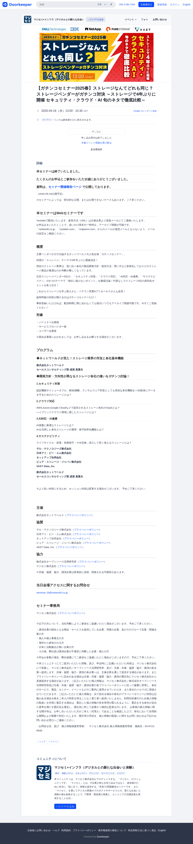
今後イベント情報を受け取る (96, 142)
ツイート (53, 741)
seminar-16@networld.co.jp (52, 592)
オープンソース (108, 773)
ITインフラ (94, 773)
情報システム (67, 773)
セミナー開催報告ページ (64, 187)
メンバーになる (95, 19)
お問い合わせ (160, 19)
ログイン (174, 4)
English (186, 4)
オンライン (47, 120)
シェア (42, 741)
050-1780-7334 (127, 4)
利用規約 (66, 830)
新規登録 (162, 4)
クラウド (121, 773)
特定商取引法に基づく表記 (142, 830)
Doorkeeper (103, 836)
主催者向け (146, 4)
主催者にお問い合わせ (39, 830)
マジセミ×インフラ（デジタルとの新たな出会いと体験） (63, 19)
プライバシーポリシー (78, 515)
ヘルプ (56, 830)
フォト (144, 19)
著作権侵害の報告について (112, 830)
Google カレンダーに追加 (145, 111)
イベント (130, 19)
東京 (57, 773)
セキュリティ (81, 773)
